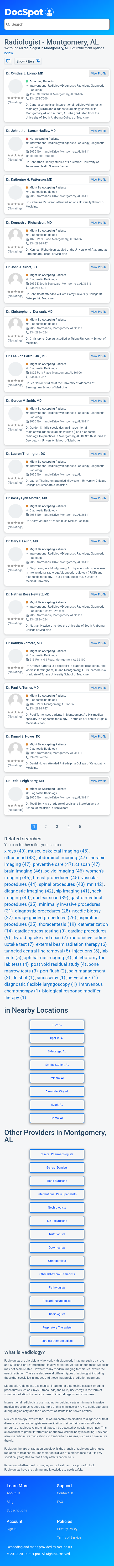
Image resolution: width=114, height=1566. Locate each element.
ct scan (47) (87, 864)
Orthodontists (57, 1261)
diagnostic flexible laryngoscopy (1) (40, 984)
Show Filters (28, 61)
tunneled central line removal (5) (37, 951)
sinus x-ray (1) (51, 977)
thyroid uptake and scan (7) (40, 937)
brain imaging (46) (23, 871)
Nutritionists (57, 1234)
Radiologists (57, 1314)
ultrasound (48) (20, 857)
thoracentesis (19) (57, 924)
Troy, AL (57, 1024)
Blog (10, 1502)
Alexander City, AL (57, 1091)
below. (9, 53)
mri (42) (95, 884)
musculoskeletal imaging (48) (58, 851)
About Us (13, 1493)
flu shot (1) (23, 977)
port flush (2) (53, 971)
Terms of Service (69, 1537)
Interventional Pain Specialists (57, 1194)
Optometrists (57, 1247)
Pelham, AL (57, 1078)
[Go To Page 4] (68, 827)
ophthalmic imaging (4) (47, 957)
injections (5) (85, 951)
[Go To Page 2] (45, 827)
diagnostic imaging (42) (28, 891)
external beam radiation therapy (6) (71, 944)
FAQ (60, 1502)
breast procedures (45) (56, 877)
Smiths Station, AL (57, 1064)
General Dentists (57, 1167)
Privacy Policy (67, 1529)
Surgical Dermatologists (57, 1341)
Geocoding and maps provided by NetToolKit (39, 1547)
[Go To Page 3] (57, 827)
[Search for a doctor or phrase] (57, 24)
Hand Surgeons (57, 1181)
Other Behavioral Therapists (57, 1274)
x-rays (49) (15, 851)
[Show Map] (8, 61)
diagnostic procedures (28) (42, 911)
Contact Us (65, 1493)
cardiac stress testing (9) (40, 931)
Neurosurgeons (57, 1221)
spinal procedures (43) (62, 884)
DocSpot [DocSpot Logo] (28, 11)
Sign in (11, 1529)
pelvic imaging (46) (64, 871)
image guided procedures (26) (45, 917)
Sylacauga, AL (57, 1051)
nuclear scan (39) (50, 897)
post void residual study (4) (58, 964)
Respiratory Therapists (57, 1327)
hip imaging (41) (72, 891)
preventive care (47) (53, 864)
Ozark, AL (57, 1104)
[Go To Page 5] (80, 827)
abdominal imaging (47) (62, 857)
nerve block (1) (82, 977)
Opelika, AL (57, 1038)
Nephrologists (57, 1207)
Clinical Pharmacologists (57, 1154)
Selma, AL (57, 1118)
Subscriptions (17, 1510)
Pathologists (57, 1287)
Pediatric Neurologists (57, 1301)
